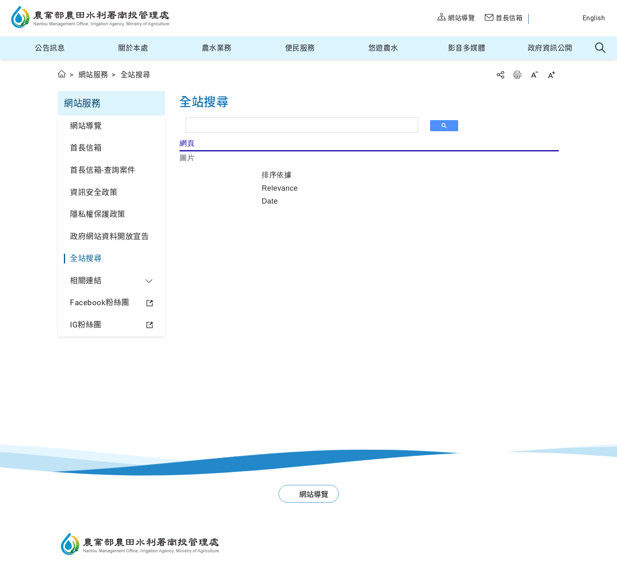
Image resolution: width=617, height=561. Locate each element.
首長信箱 (85, 148)
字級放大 (551, 75)
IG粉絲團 (85, 324)
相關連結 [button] (85, 280)
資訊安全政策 (93, 192)
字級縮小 (534, 75)
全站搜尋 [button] (600, 48)
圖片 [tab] (187, 158)
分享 (500, 75)
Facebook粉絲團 (99, 302)
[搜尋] (304, 125)
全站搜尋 (85, 258)
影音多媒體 (467, 48)
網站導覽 (85, 126)
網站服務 (93, 74)
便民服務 (300, 48)
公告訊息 (50, 48)
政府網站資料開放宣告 (109, 236)
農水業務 (217, 48)
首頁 (62, 74)
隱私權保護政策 (97, 214)
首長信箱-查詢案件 (102, 170)
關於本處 (133, 48)
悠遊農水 (383, 48)
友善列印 (517, 75)
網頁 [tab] (187, 143)
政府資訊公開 (550, 48)
